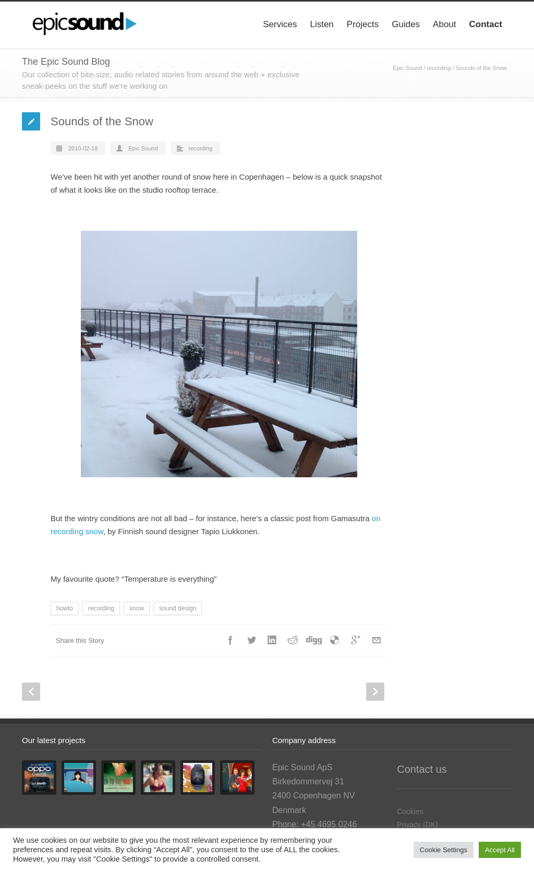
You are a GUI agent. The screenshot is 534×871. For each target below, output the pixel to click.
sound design (177, 608)
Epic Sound (407, 68)
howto (64, 608)
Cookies (410, 811)
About (444, 24)
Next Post (375, 691)
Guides (406, 24)
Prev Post (31, 691)
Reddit (293, 640)
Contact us (422, 769)
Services (280, 24)
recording (439, 68)
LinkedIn (272, 640)
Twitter (251, 640)
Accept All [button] (500, 850)
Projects (363, 24)
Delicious (334, 640)
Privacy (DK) (417, 824)
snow (136, 608)
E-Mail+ (376, 640)
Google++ (355, 640)
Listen (321, 24)
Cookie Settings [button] (443, 850)
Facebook (230, 640)
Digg (314, 640)
